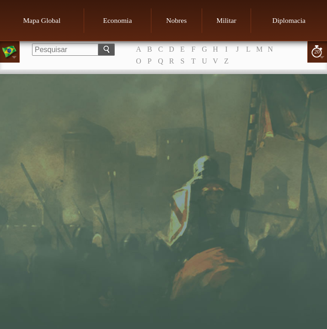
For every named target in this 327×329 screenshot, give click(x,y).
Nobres (176, 20)
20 (317, 51)
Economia (117, 20)
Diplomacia (289, 20)
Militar (226, 20)
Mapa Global (41, 20)
